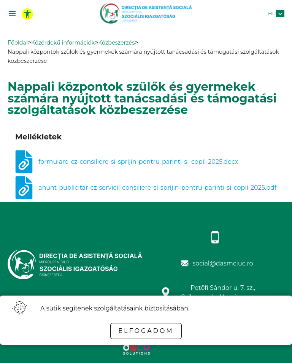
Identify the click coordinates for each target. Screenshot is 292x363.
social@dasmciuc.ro (222, 263)
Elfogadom (145, 330)
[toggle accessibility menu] (27, 14)
